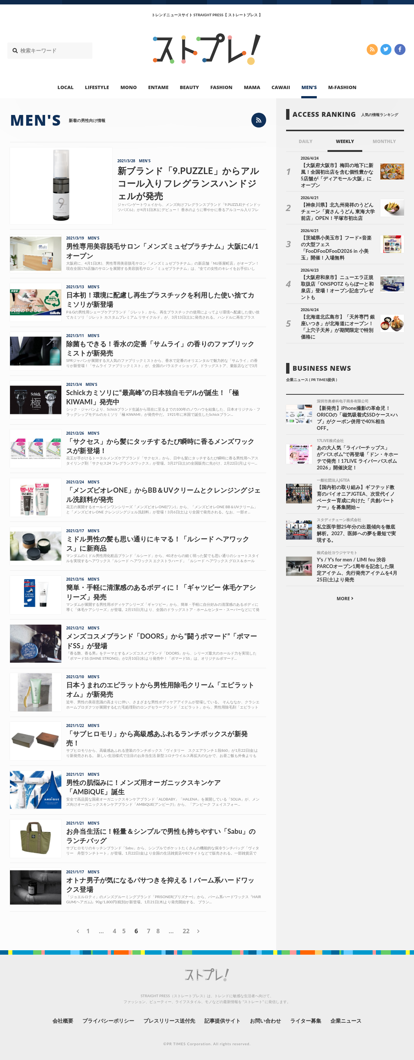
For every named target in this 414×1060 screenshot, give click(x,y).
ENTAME (158, 87)
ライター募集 (305, 1020)
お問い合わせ (265, 1020)
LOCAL (66, 87)
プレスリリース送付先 (169, 1020)
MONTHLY (384, 141)
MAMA (252, 87)
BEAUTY (189, 87)
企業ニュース (346, 1020)
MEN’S (309, 87)
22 (186, 931)
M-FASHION (342, 87)
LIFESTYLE (97, 87)
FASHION (221, 87)
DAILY (305, 141)
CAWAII (281, 87)
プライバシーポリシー (108, 1020)
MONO (129, 87)
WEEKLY (345, 141)
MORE (345, 598)
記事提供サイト (222, 1020)
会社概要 (62, 1020)
